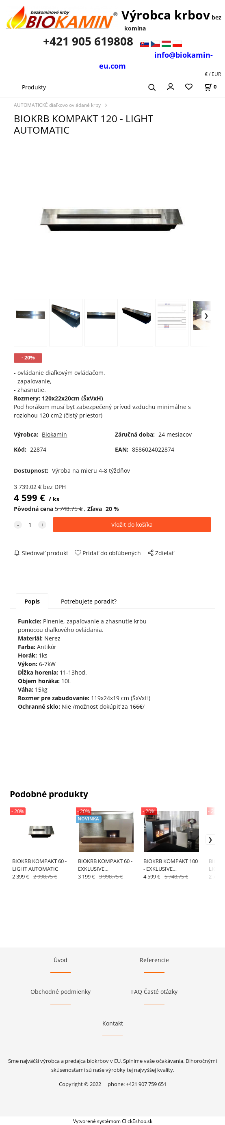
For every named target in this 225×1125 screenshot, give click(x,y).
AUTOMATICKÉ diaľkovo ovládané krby (57, 105)
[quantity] (30, 524)
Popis (32, 601)
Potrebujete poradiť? (89, 601)
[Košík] (210, 86)
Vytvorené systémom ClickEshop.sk (112, 1121)
